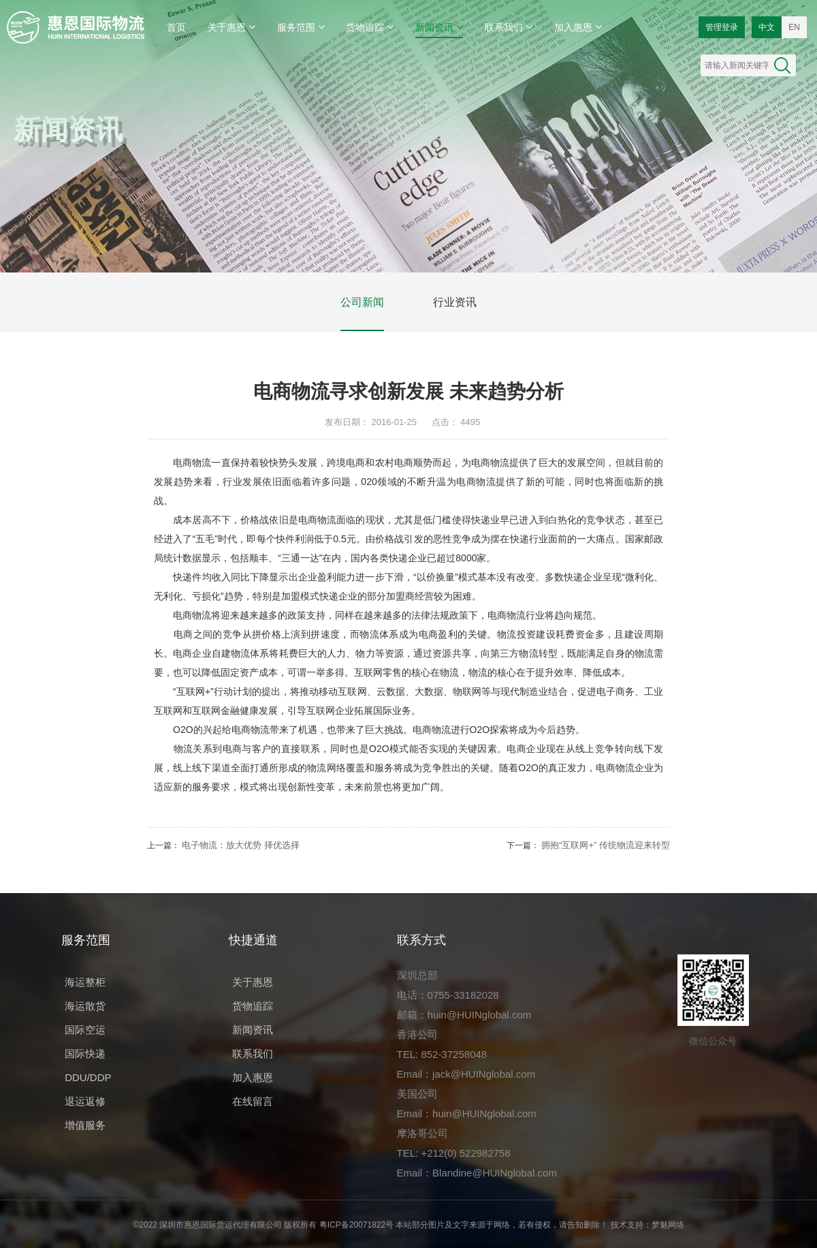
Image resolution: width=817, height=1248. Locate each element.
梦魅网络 (668, 1225)
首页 (176, 27)
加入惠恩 (578, 27)
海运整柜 (85, 982)
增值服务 (85, 1125)
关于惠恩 (231, 27)
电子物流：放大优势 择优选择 (241, 845)
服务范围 (301, 27)
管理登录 (721, 27)
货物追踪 (370, 27)
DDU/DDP (88, 1077)
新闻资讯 (439, 27)
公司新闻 (362, 302)
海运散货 (85, 1006)
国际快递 (85, 1053)
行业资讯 (455, 302)
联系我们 (508, 27)
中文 (766, 27)
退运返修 (85, 1101)
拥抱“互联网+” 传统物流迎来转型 (605, 845)
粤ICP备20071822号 (356, 1225)
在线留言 (252, 1101)
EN (794, 27)
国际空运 (85, 1029)
